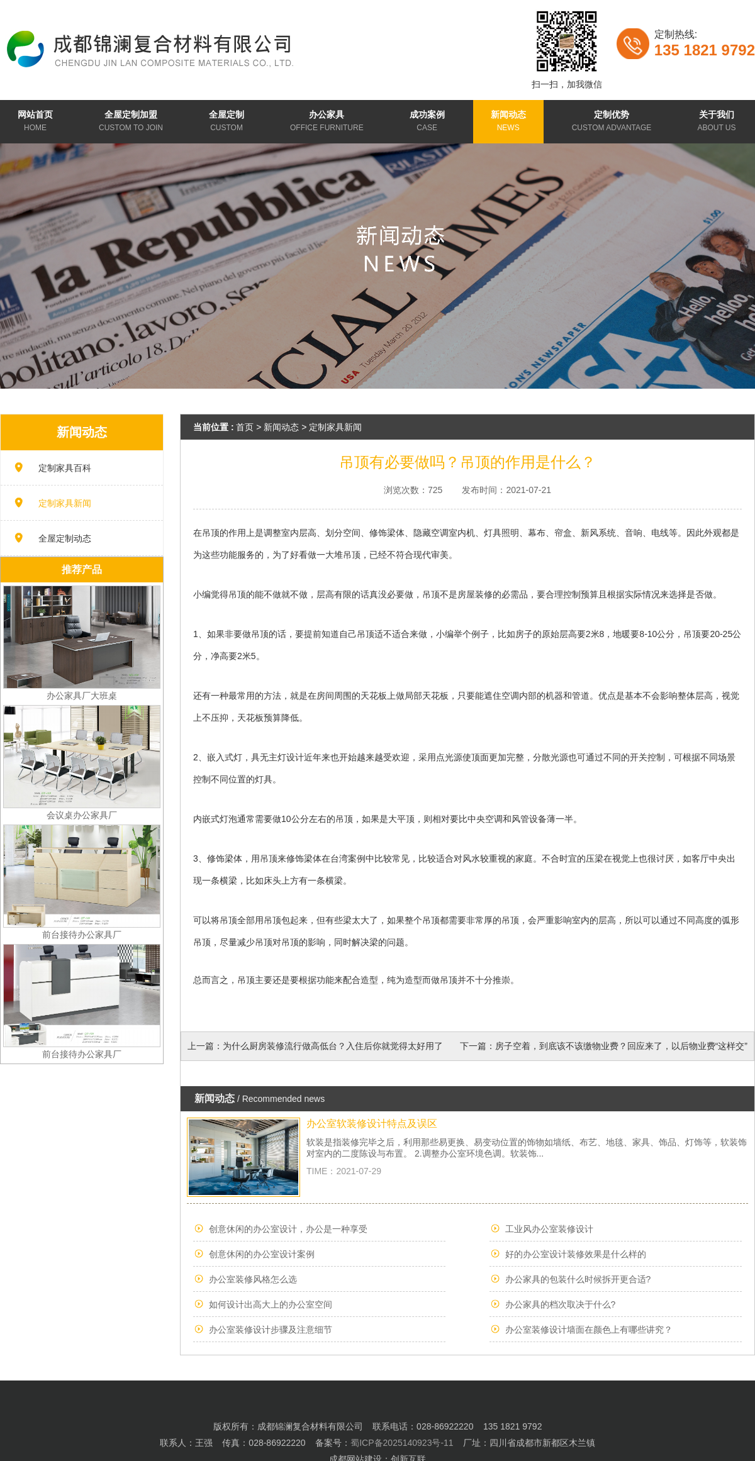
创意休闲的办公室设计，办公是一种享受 (288, 1229)
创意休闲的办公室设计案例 (262, 1254)
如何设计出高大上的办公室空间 (270, 1304)
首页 (245, 427)
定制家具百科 (64, 468)
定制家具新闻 (64, 503)
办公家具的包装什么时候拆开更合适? (578, 1279)
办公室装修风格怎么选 (253, 1279)
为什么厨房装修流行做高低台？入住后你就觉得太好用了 (333, 1046)
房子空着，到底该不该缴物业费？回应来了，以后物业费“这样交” (621, 1046)
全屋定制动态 (64, 538)
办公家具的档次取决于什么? (560, 1304)
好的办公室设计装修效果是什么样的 (575, 1254)
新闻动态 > (286, 427)
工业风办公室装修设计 (549, 1229)
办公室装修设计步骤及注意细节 (270, 1330)
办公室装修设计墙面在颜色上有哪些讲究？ (589, 1330)
